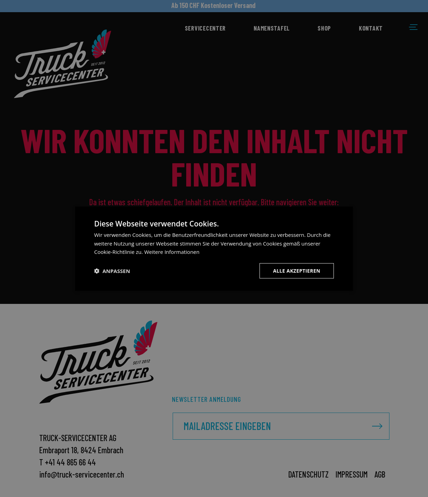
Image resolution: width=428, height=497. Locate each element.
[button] (112, 271)
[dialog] (214, 248)
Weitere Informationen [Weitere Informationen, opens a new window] (171, 251)
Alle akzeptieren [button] (296, 270)
